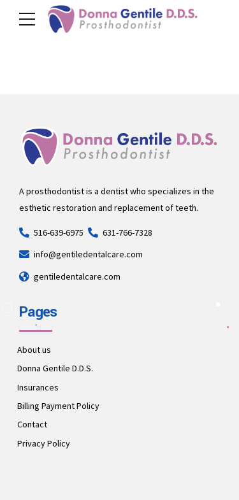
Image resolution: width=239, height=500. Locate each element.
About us (34, 349)
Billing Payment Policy (58, 405)
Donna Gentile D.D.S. (55, 368)
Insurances (38, 387)
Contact (32, 424)
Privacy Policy (43, 443)
